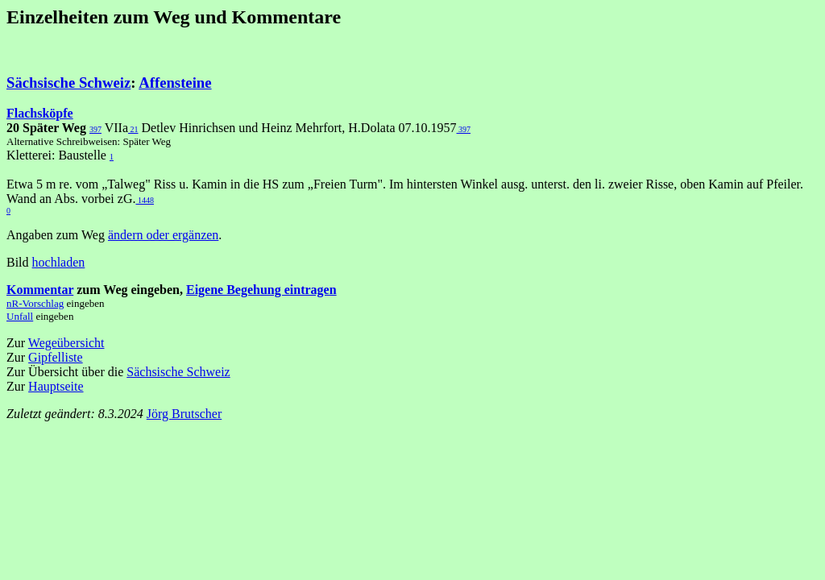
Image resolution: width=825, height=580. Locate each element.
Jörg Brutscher (184, 413)
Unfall (19, 316)
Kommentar (39, 289)
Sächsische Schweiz (68, 82)
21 (133, 129)
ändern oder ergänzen (163, 235)
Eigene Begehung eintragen (261, 289)
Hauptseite (55, 386)
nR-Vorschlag (35, 303)
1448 (144, 200)
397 (95, 129)
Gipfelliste (55, 357)
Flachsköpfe (39, 113)
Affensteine (175, 82)
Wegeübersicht (66, 343)
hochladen (58, 262)
